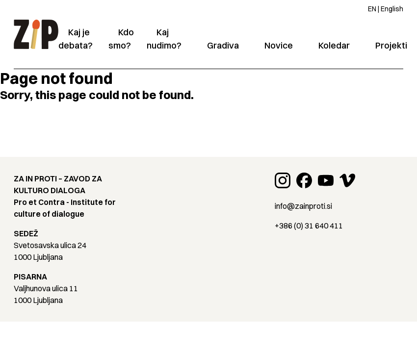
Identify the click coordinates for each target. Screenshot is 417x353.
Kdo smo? (121, 38)
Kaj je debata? (75, 38)
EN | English (385, 8)
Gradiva (223, 45)
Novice (278, 45)
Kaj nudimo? (164, 38)
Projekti (391, 45)
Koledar (334, 45)
